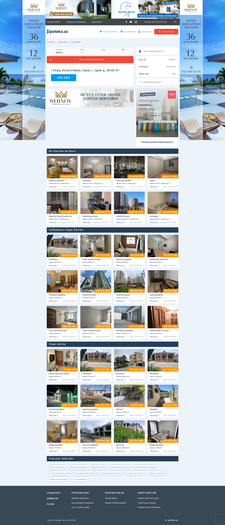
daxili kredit (98, 467)
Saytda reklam (54, 22)
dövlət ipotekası (78, 467)
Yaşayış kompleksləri (76, 22)
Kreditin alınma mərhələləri (149, 507)
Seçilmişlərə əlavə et (152, 82)
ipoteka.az (173, 520)
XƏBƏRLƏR (52, 498)
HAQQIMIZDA (53, 493)
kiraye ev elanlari (157, 473)
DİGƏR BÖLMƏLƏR (114, 493)
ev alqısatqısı (80, 479)
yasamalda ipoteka (119, 467)
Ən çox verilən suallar (81, 507)
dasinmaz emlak (59, 479)
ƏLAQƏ (50, 504)
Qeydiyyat (146, 31)
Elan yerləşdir (167, 31)
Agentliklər (97, 22)
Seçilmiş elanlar (110, 31)
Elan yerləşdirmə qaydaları (83, 503)
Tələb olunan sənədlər (147, 503)
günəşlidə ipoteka (85, 473)
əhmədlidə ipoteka (60, 473)
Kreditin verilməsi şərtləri (148, 498)
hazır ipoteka (57, 467)
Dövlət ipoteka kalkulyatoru (157, 142)
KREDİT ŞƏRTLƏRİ (147, 493)
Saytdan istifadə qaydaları (115, 503)
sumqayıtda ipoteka (110, 473)
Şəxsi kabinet (129, 31)
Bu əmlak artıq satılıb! (91, 60)
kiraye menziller (134, 473)
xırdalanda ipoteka (144, 467)
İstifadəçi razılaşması (80, 498)
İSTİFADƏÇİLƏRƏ (80, 493)
